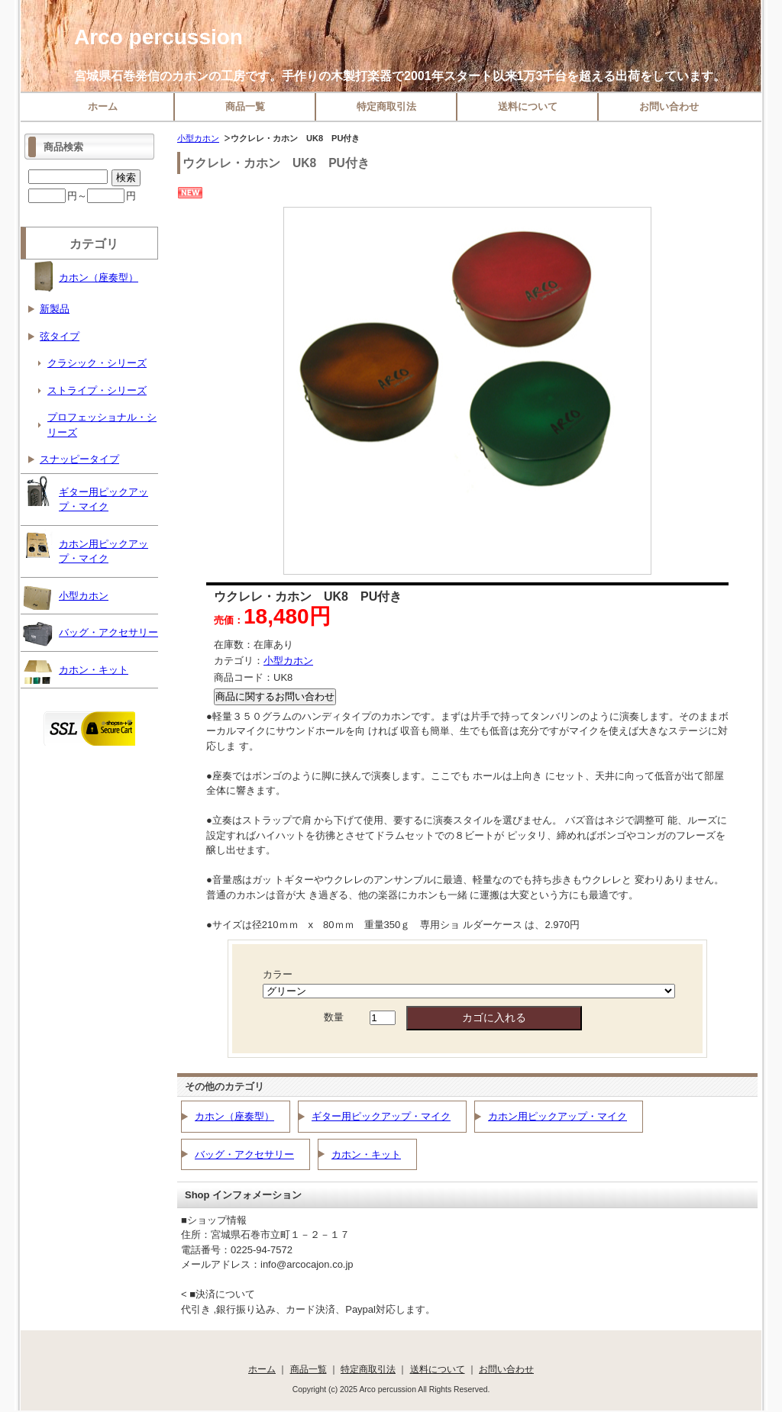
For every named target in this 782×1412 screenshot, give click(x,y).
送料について (527, 106)
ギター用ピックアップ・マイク (381, 1116)
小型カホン (198, 138)
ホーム (103, 106)
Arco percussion (158, 37)
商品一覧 (245, 106)
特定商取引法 (386, 106)
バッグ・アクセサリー (244, 1154)
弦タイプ (59, 336)
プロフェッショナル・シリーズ (102, 424)
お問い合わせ (669, 106)
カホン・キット (366, 1154)
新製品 (54, 308)
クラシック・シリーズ (97, 363)
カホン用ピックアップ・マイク (557, 1116)
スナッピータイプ (79, 459)
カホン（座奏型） (234, 1116)
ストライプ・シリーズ (97, 390)
